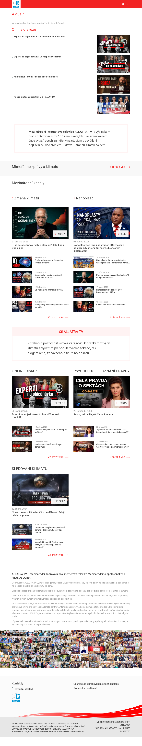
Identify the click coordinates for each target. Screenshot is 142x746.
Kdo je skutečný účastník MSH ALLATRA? (33, 97)
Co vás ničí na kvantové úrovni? (49, 290)
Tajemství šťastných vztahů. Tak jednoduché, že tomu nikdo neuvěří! (112, 430)
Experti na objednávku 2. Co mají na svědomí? (36, 56)
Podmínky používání (84, 687)
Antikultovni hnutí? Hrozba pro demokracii (35, 77)
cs (124, 4)
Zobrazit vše (117, 166)
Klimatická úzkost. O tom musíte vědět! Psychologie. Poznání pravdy (112, 445)
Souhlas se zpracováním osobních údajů (96, 683)
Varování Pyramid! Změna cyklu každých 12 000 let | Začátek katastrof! (49, 544)
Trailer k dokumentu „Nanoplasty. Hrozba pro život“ (50, 261)
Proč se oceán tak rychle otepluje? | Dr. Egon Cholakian (112, 276)
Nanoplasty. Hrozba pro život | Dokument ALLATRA (48, 276)
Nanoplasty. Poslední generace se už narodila (52, 305)
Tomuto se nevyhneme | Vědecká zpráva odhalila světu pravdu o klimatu (50, 529)
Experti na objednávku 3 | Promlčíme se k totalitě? (38, 36)
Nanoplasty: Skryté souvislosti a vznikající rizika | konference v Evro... (113, 261)
